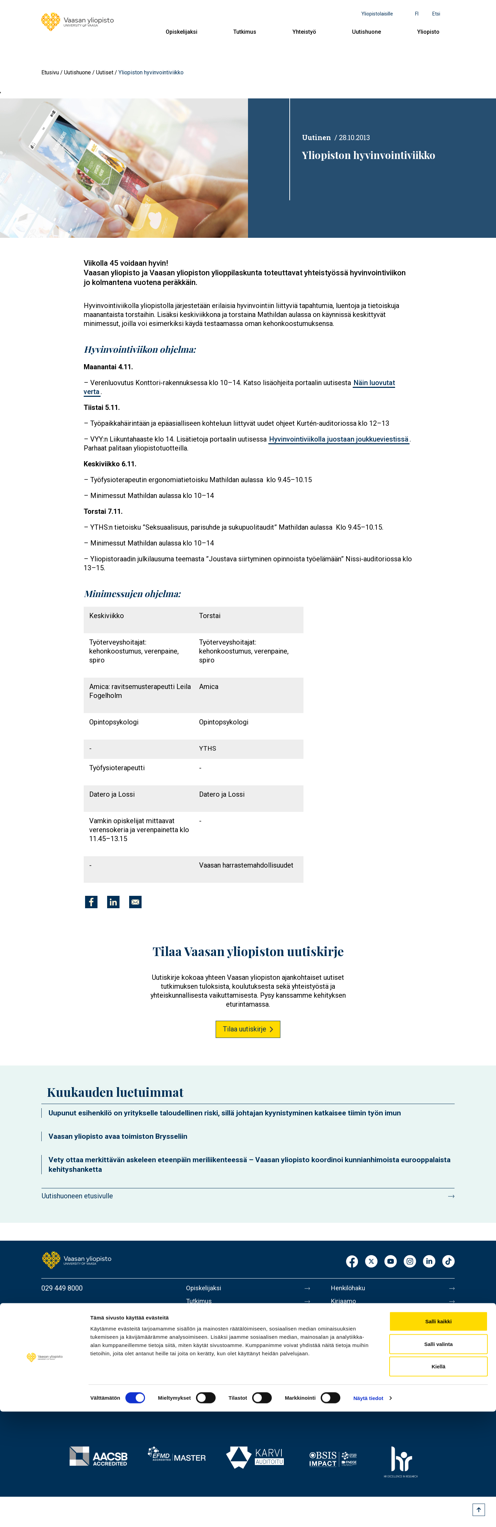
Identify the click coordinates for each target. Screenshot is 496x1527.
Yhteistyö (304, 32)
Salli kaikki (438, 1437)
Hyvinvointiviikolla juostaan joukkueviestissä (339, 439)
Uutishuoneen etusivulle (77, 1196)
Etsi (436, 14)
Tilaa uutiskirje (244, 1029)
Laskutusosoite (354, 1317)
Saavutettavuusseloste (365, 1389)
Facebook (352, 1262)
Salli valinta (438, 1459)
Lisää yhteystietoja (69, 1343)
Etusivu (50, 72)
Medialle (344, 1331)
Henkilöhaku (349, 1288)
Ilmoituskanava (353, 1404)
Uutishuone (366, 32)
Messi (340, 1346)
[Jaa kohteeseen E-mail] (135, 902)
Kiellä (438, 1482)
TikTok (448, 1262)
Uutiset (104, 72)
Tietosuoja (347, 1375)
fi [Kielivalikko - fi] (416, 14)
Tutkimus (244, 32)
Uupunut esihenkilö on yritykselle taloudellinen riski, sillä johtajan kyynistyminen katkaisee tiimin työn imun (225, 1113)
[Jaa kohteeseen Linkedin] (113, 902)
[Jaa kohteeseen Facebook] (91, 902)
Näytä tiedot (368, 1513)
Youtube (390, 1262)
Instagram (410, 1262)
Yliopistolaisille (377, 14)
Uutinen (316, 137)
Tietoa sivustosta (357, 1360)
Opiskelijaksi (181, 32)
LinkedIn (429, 1262)
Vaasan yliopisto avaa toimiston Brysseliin (118, 1136)
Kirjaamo (344, 1302)
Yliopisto (428, 32)
